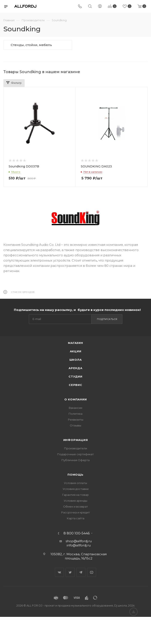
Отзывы (75, 425)
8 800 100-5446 (77, 533)
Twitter (70, 572)
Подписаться (107, 319)
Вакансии (75, 407)
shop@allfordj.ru (79, 541)
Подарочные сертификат (75, 454)
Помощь (75, 474)
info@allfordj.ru (79, 545)
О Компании (75, 399)
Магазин (75, 343)
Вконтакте (59, 572)
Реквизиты (75, 419)
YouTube (91, 572)
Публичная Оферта (75, 460)
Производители (75, 448)
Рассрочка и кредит (75, 512)
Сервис (75, 385)
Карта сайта (75, 518)
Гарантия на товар (75, 494)
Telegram (80, 572)
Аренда (75, 368)
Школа (75, 359)
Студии (75, 376)
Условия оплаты (75, 483)
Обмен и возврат (75, 506)
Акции (75, 351)
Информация (75, 440)
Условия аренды (75, 500)
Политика (75, 413)
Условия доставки (76, 489)
